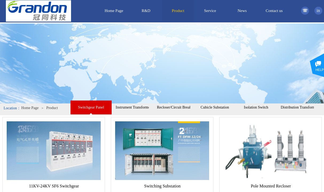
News (242, 11)
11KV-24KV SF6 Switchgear (54, 186)
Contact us (274, 11)
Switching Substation (162, 186)
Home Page (30, 108)
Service (210, 11)
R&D (146, 11)
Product (52, 108)
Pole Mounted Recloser (271, 186)
